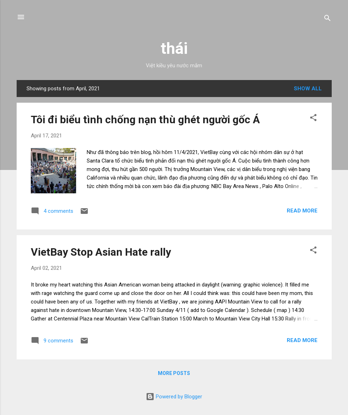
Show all (308, 88)
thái (174, 48)
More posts (174, 373)
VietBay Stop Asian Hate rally (101, 252)
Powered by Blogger (174, 396)
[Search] (327, 19)
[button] (313, 118)
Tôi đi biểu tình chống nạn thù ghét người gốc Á (145, 119)
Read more (302, 211)
